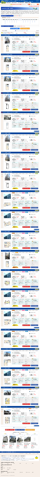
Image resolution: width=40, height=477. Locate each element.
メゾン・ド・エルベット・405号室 (6, 250)
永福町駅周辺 (2, 457)
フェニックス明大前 (19, 43)
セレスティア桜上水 (19, 199)
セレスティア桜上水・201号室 (5, 289)
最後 (26, 30)
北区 (26, 463)
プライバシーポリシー (22, 453)
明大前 (16, 21)
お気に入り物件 (31, 1)
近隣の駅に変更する (6, 17)
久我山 (32, 21)
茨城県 (32, 472)
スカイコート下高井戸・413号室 (5, 133)
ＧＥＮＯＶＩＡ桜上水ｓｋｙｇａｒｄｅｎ (21, 120)
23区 (3, 472)
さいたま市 (29, 472)
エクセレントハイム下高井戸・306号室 (6, 73)
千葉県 (20, 472)
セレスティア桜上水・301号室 (5, 210)
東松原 (14, 21)
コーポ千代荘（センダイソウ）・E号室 (6, 387)
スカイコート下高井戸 (19, 101)
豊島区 (20, 463)
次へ (24, 30)
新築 (9, 458)
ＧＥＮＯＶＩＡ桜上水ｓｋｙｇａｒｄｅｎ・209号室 (10, 112)
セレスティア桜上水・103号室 (5, 368)
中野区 (14, 463)
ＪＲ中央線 (2, 466)
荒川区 (32, 463)
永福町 (20, 19)
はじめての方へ (37, 0)
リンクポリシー (33, 453)
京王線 (1, 469)
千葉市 (22, 472)
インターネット (26, 458)
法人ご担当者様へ (37, 450)
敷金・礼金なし (18, 458)
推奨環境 (30, 453)
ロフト (32, 458)
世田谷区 (2, 463)
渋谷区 (7, 463)
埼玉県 (26, 472)
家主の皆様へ (33, 450)
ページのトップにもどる (37, 229)
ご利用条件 (26, 453)
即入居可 (22, 458)
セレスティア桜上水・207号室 (5, 329)
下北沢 (9, 21)
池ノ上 (7, 21)
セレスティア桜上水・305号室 (5, 231)
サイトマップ (37, 1)
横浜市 (10, 472)
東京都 (1, 472)
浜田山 (25, 21)
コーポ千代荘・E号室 (4, 406)
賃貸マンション (9, 457)
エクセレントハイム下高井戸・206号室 (6, 54)
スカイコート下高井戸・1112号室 (6, 152)
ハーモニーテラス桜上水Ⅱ (19, 357)
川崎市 (11, 472)
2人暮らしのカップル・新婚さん (4, 458)
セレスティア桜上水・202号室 (5, 308)
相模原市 (13, 472)
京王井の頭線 (14, 469)
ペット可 (12, 458)
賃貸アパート (6, 457)
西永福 (23, 21)
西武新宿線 (8, 469)
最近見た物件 (26, 1)
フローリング (30, 458)
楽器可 (15, 458)
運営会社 (37, 453)
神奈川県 (8, 472)
